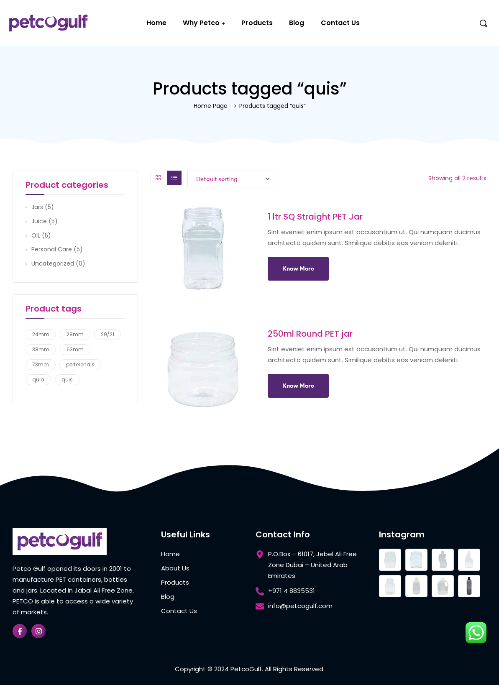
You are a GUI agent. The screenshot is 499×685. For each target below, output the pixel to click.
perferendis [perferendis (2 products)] (80, 364)
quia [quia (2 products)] (38, 379)
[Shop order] (231, 179)
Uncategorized (52, 263)
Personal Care (51, 249)
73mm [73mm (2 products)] (40, 364)
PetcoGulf (246, 669)
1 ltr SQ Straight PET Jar (315, 216)
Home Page (211, 106)
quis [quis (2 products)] (67, 379)
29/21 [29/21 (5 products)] (107, 334)
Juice (39, 221)
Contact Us (340, 23)
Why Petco (201, 23)
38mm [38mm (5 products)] (40, 349)
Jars (37, 207)
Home (156, 23)
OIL (35, 235)
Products (257, 23)
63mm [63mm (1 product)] (75, 349)
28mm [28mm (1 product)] (75, 334)
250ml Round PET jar (310, 334)
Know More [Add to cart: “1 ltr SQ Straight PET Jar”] (298, 268)
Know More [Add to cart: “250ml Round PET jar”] (298, 385)
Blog (296, 23)
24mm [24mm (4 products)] (40, 334)
